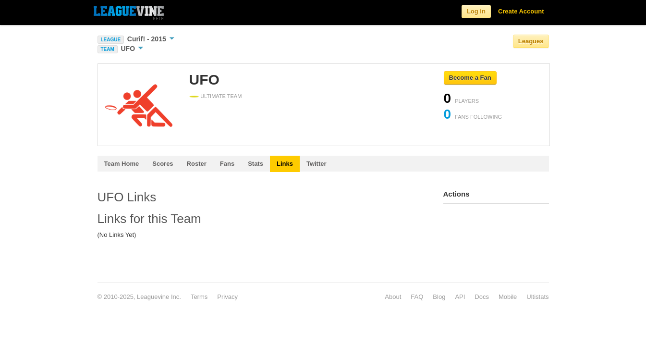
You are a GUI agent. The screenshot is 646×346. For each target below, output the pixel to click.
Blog (439, 296)
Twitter (316, 163)
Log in (476, 11)
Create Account (521, 11)
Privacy (227, 296)
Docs (482, 296)
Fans (227, 163)
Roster (197, 163)
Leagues (531, 41)
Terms (199, 296)
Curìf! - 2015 (150, 39)
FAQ (417, 296)
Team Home (121, 163)
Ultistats (537, 296)
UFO (132, 48)
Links (285, 163)
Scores (162, 163)
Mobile (508, 296)
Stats (255, 163)
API (460, 296)
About (393, 296)
